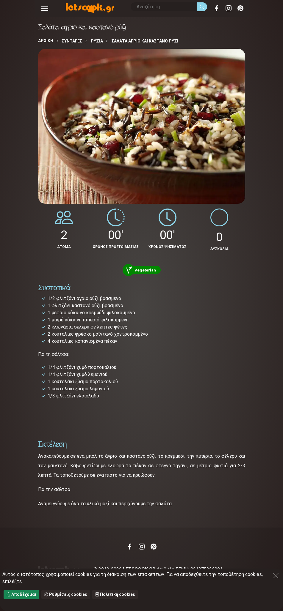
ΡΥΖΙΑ (97, 41)
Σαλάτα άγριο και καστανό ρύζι (145, 41)
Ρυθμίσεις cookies (65, 594)
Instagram (228, 8)
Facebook (216, 8)
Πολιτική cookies (115, 594)
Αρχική (45, 40)
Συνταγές (72, 41)
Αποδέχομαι (21, 594)
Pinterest (240, 8)
